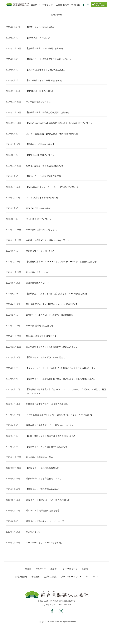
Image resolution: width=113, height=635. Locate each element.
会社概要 (35, 576)
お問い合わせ (21, 576)
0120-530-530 (65, 604)
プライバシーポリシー (71, 576)
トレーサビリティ (46, 5)
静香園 (77, 5)
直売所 (34, 5)
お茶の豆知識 (50, 576)
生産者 (59, 5)
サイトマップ (92, 576)
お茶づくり (68, 5)
